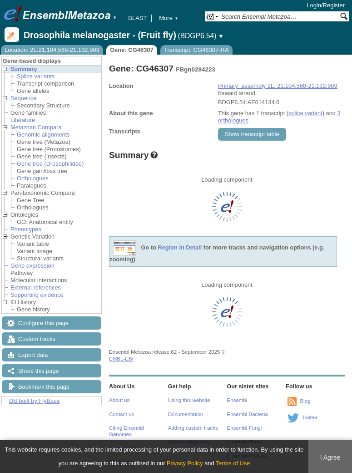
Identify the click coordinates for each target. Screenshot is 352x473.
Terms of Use (233, 463)
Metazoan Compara (35, 127)
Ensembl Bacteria (247, 414)
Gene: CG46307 (132, 49)
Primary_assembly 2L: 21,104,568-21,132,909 (277, 85)
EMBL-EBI (121, 358)
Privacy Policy (185, 463)
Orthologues (33, 178)
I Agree (330, 457)
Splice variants (36, 76)
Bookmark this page (43, 386)
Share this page (38, 370)
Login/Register (326, 5)
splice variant (305, 113)
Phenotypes (25, 229)
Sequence (23, 98)
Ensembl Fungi (244, 428)
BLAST (137, 18)
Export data (33, 354)
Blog (305, 401)
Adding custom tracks (193, 428)
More (168, 18)
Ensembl (237, 400)
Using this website (189, 400)
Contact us (121, 414)
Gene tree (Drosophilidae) (50, 163)
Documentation (185, 414)
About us (119, 400)
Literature (22, 120)
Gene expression (32, 265)
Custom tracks (36, 339)
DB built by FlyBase (34, 400)
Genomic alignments (43, 134)
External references (35, 287)
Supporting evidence (37, 294)
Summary (23, 69)
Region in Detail (180, 247)
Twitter (309, 417)
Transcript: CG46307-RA (196, 49)
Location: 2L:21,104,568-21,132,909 (52, 49)
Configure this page (43, 323)
